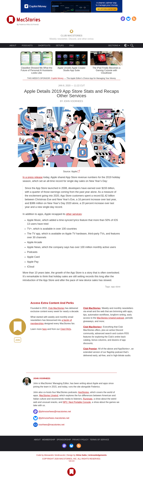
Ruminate (87, 399)
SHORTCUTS (44, 45)
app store (115, 286)
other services (74, 214)
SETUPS (60, 45)
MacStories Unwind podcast (110, 318)
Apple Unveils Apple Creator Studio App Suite (71, 69)
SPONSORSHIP (64, 439)
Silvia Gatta (81, 455)
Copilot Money (57, 78)
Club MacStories (56, 308)
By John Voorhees (71, 101)
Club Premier (90, 349)
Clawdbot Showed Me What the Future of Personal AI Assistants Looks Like (37, 70)
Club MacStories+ (92, 327)
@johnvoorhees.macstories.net (53, 418)
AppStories (83, 392)
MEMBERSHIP (48, 439)
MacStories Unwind (48, 395)
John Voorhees (41, 378)
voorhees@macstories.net (51, 424)
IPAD (71, 45)
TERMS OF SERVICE (99, 439)
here (44, 329)
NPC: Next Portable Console (77, 402)
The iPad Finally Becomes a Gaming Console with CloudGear (106, 70)
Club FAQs (65, 329)
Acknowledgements (97, 455)
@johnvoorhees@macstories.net (54, 411)
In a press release (33, 177)
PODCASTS (27, 45)
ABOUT (12, 45)
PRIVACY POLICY (80, 439)
